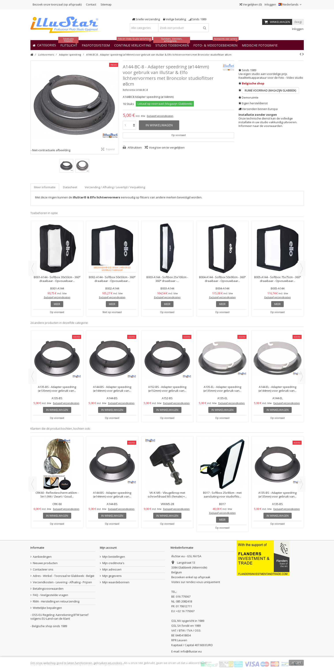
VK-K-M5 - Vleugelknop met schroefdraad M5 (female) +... (167, 494)
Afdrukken (134, 147)
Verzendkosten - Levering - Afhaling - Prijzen (62, 582)
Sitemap (106, 4)
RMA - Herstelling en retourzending (56, 601)
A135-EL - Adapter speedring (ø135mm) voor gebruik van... (222, 389)
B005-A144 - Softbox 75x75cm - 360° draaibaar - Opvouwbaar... (277, 279)
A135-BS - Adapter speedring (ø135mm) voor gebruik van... (57, 389)
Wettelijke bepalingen (47, 608)
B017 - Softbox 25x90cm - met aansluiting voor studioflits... (222, 494)
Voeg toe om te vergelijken (167, 147)
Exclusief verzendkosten (160, 115)
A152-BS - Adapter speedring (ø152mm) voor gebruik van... (167, 389)
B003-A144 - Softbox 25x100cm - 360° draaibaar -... (167, 279)
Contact (91, 4)
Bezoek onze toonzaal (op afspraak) (57, 4)
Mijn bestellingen (113, 557)
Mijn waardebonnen (115, 582)
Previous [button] (33, 268)
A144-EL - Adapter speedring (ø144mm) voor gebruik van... (277, 389)
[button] (260, 45)
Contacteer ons (43, 569)
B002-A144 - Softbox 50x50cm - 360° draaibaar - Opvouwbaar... (112, 279)
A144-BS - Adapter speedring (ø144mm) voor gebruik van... (112, 389)
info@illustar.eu (191, 651)
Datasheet (70, 187)
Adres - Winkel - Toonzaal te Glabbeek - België (63, 576)
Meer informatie (45, 187)
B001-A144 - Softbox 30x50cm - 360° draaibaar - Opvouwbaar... (57, 279)
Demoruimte (250, 97)
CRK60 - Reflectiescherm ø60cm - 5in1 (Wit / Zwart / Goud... (56, 494)
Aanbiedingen (42, 557)
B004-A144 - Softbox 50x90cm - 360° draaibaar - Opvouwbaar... (222, 279)
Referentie (129, 89)
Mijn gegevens (112, 576)
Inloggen (270, 4)
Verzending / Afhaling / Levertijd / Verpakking (115, 187)
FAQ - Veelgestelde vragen (50, 595)
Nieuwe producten (45, 563)
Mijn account (108, 548)
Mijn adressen (111, 569)
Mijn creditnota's (113, 563)
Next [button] (302, 268)
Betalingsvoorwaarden (48, 589)
